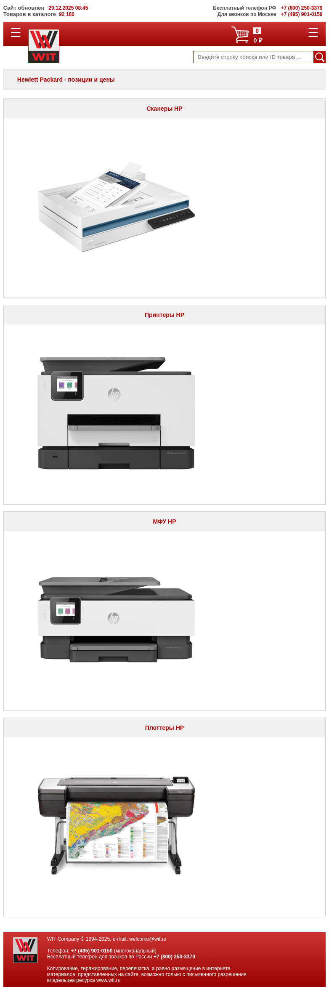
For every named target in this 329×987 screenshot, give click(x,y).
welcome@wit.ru (147, 939)
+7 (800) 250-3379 (174, 957)
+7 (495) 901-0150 (91, 951)
